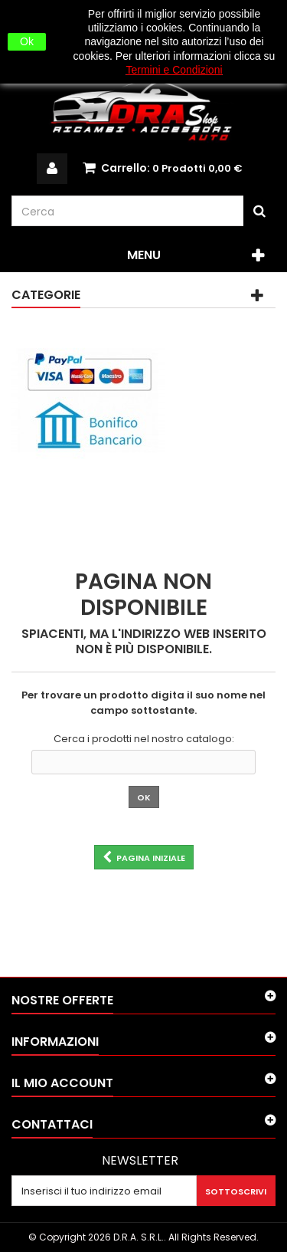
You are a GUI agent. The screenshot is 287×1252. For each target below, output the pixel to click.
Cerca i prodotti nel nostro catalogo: (144, 739)
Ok (27, 41)
